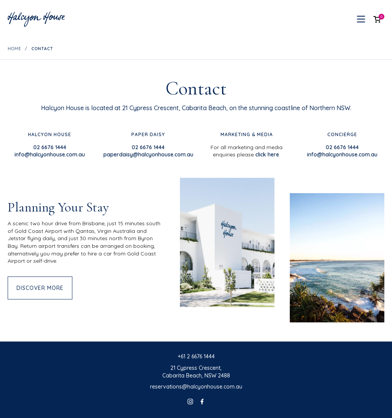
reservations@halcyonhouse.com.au (196, 386)
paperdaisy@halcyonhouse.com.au (148, 154)
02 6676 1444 (49, 147)
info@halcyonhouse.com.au (50, 154)
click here (267, 154)
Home (14, 48)
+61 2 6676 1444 (196, 356)
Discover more (40, 288)
